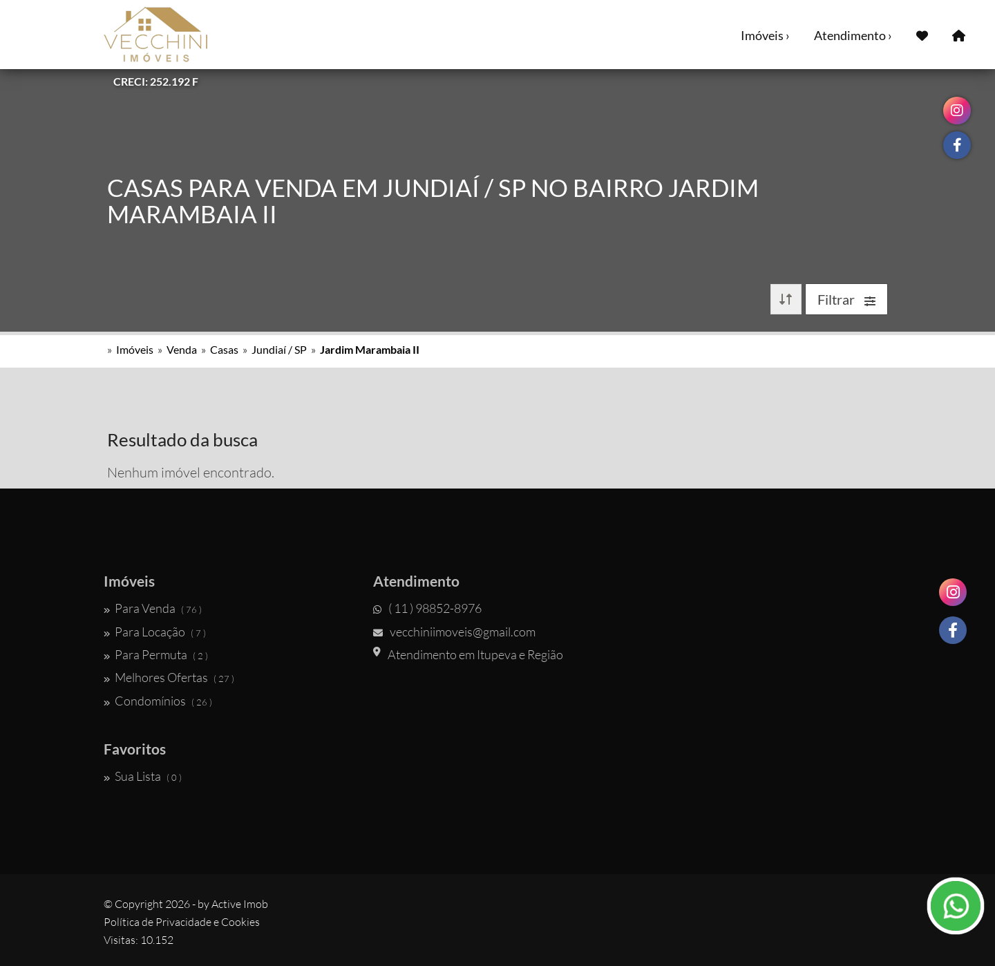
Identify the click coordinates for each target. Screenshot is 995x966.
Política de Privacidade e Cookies (182, 922)
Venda (182, 349)
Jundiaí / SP (279, 349)
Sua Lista (143, 776)
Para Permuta (156, 654)
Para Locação (155, 631)
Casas (224, 349)
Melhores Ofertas (169, 677)
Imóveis (134, 349)
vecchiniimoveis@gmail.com (454, 631)
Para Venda (153, 608)
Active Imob (239, 904)
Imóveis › (765, 35)
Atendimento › (853, 35)
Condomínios (158, 700)
